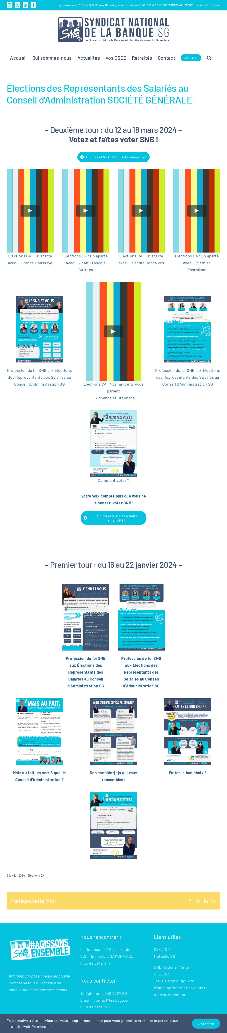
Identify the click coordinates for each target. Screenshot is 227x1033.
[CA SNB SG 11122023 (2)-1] (85, 585)
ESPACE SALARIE (157, 5)
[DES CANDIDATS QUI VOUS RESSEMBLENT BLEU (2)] (113, 700)
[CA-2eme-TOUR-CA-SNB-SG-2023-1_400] (39, 297)
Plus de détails (93, 963)
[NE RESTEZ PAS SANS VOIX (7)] (113, 412)
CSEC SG (162, 949)
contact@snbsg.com (208, 5)
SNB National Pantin (172, 967)
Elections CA (35, 875)
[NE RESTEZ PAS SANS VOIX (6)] (113, 794)
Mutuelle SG (164, 956)
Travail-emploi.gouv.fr (174, 980)
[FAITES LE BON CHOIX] (187, 700)
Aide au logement (170, 994)
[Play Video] (30, 211)
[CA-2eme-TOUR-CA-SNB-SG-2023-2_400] (187, 297)
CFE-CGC (162, 973)
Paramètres (42, 1026)
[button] (209, 57)
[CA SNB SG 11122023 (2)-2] (141, 585)
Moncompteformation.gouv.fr (180, 987)
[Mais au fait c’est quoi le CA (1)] (39, 700)
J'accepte (206, 1023)
